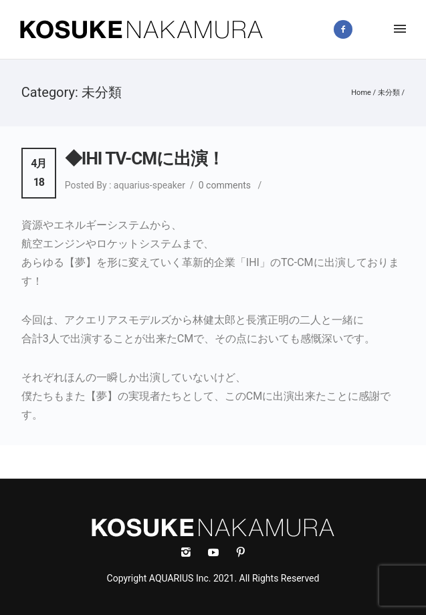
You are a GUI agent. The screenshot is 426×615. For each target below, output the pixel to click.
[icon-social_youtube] (216, 552)
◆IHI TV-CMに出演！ (144, 158)
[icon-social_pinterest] (240, 552)
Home (361, 92)
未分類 (389, 92)
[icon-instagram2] (375, 29)
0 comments (225, 185)
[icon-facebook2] (346, 29)
